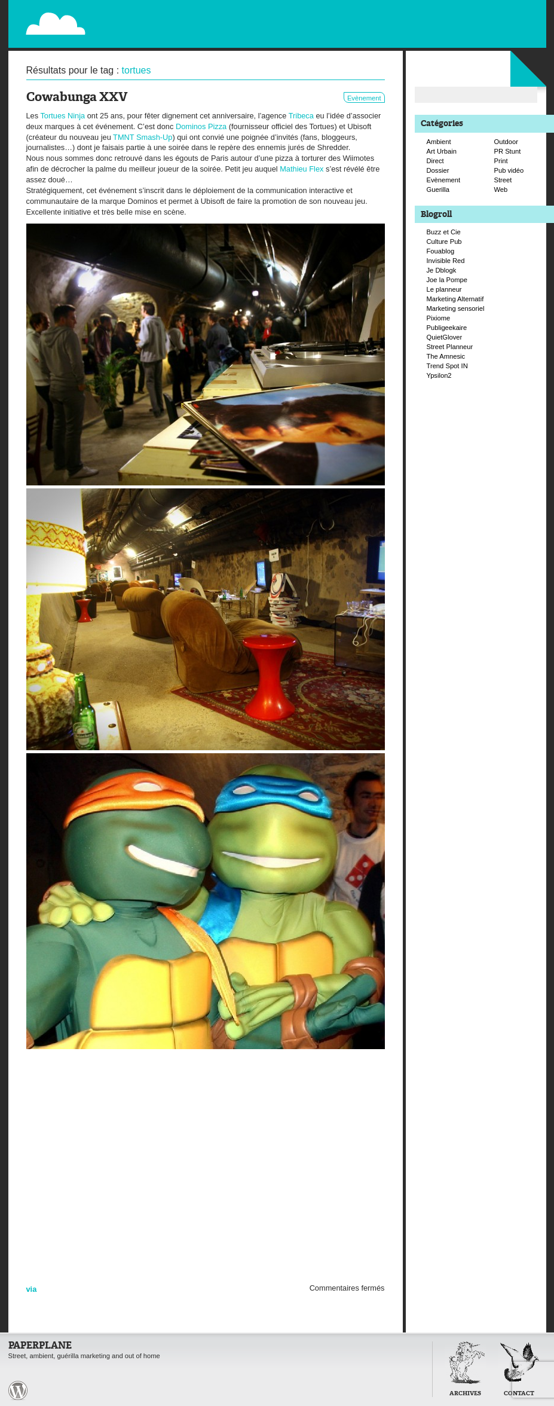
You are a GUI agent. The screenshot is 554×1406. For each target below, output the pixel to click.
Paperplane (128, 16)
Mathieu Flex (301, 168)
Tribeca (301, 115)
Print (501, 160)
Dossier (438, 170)
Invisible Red (446, 260)
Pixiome (439, 318)
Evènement (364, 98)
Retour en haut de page (405, 1389)
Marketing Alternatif (455, 298)
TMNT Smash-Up (142, 137)
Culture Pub (444, 241)
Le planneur (444, 289)
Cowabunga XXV (76, 97)
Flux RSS (485, 10)
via (31, 1289)
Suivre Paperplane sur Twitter (498, 22)
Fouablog (441, 251)
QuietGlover (445, 337)
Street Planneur (450, 346)
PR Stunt (507, 151)
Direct (435, 160)
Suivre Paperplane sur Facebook (510, 35)
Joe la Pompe (447, 279)
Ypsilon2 (439, 375)
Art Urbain (442, 151)
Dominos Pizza (201, 126)
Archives (465, 1393)
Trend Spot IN (447, 365)
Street (503, 180)
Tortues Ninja (62, 115)
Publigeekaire (447, 327)
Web (501, 189)
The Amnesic (446, 356)
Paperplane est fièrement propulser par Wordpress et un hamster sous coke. (17, 1390)
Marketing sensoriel (456, 308)
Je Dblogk (442, 270)
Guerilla (438, 189)
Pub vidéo (509, 170)
